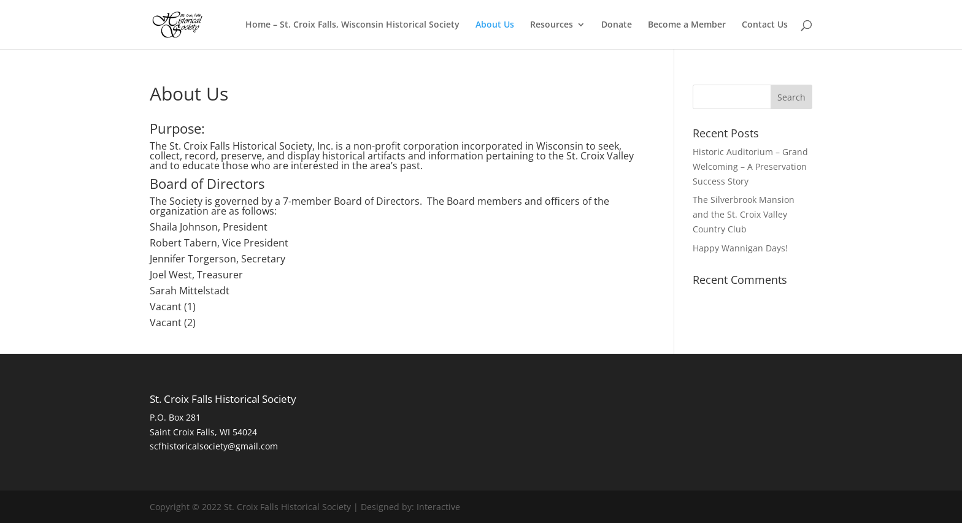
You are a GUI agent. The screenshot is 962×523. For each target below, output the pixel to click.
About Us (494, 25)
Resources (551, 25)
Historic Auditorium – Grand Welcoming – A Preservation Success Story (750, 166)
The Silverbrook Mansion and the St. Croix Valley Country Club (744, 214)
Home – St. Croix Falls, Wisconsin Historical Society (352, 25)
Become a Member (687, 25)
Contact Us (765, 25)
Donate (616, 25)
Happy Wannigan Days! (740, 248)
